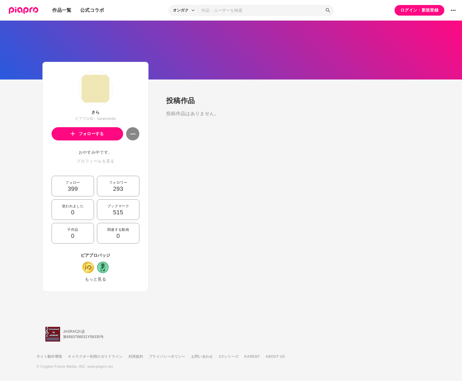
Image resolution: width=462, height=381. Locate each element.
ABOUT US (275, 357)
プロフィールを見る (95, 161)
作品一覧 (61, 10)
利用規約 (135, 357)
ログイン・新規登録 (419, 10)
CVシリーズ (229, 357)
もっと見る (95, 279)
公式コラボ (92, 10)
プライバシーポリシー (167, 357)
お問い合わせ (202, 357)
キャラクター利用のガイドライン (95, 357)
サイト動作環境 (49, 357)
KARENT (252, 357)
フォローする (87, 133)
